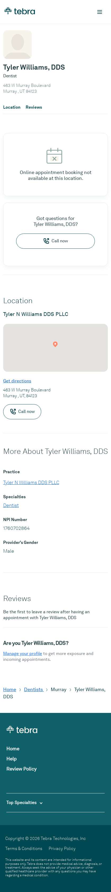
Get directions (17, 380)
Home (9, 689)
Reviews (34, 107)
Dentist (11, 505)
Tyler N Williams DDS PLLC (31, 482)
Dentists (34, 689)
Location (11, 107)
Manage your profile (22, 653)
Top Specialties (24, 802)
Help (11, 759)
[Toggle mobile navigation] (100, 12)
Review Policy (21, 769)
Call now (55, 241)
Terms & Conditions (23, 848)
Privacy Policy (62, 848)
